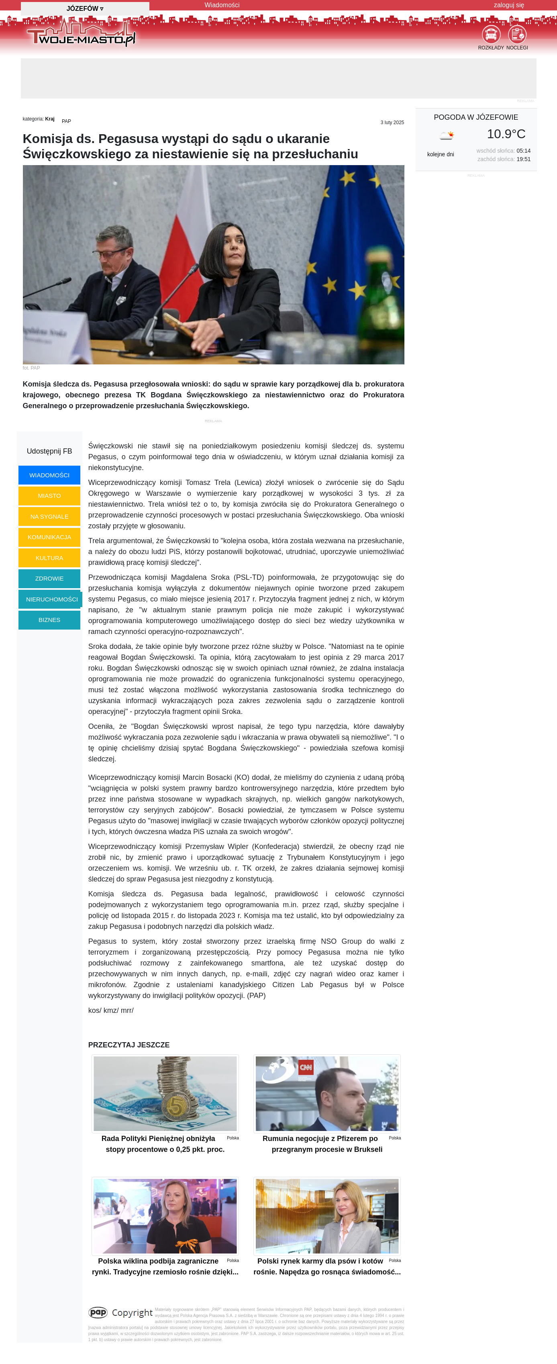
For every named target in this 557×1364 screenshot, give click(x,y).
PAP (66, 121)
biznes (49, 619)
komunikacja (49, 537)
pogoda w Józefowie (476, 117)
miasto (49, 495)
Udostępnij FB (49, 451)
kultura (49, 557)
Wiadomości (222, 5)
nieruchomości (52, 599)
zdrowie (49, 578)
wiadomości (49, 475)
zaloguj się (509, 5)
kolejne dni (440, 154)
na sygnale (50, 516)
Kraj (50, 119)
